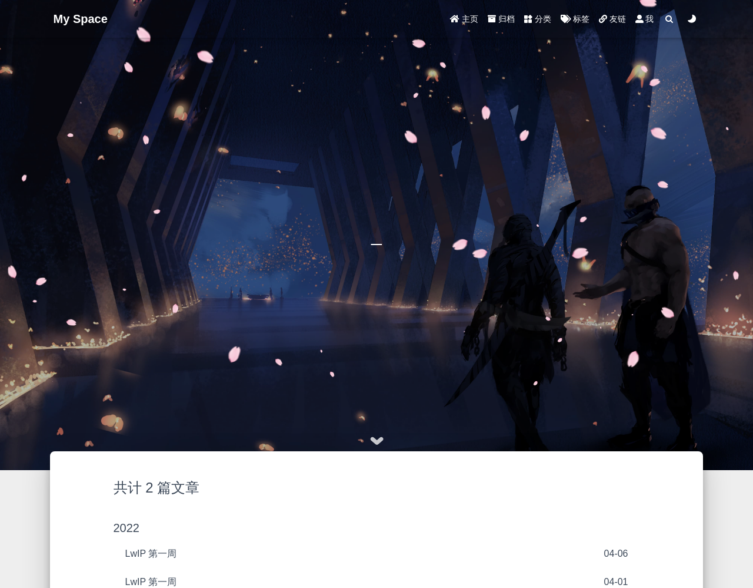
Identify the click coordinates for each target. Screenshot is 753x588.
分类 (537, 19)
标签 (575, 19)
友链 (612, 19)
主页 (464, 19)
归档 (501, 19)
